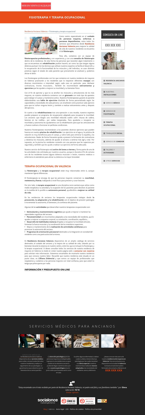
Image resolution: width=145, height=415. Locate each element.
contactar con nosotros (84, 251)
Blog (45, 409)
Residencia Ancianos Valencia (36, 31)
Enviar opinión (72, 392)
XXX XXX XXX (113, 45)
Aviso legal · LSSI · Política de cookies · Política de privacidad (78, 409)
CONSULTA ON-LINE (113, 35)
